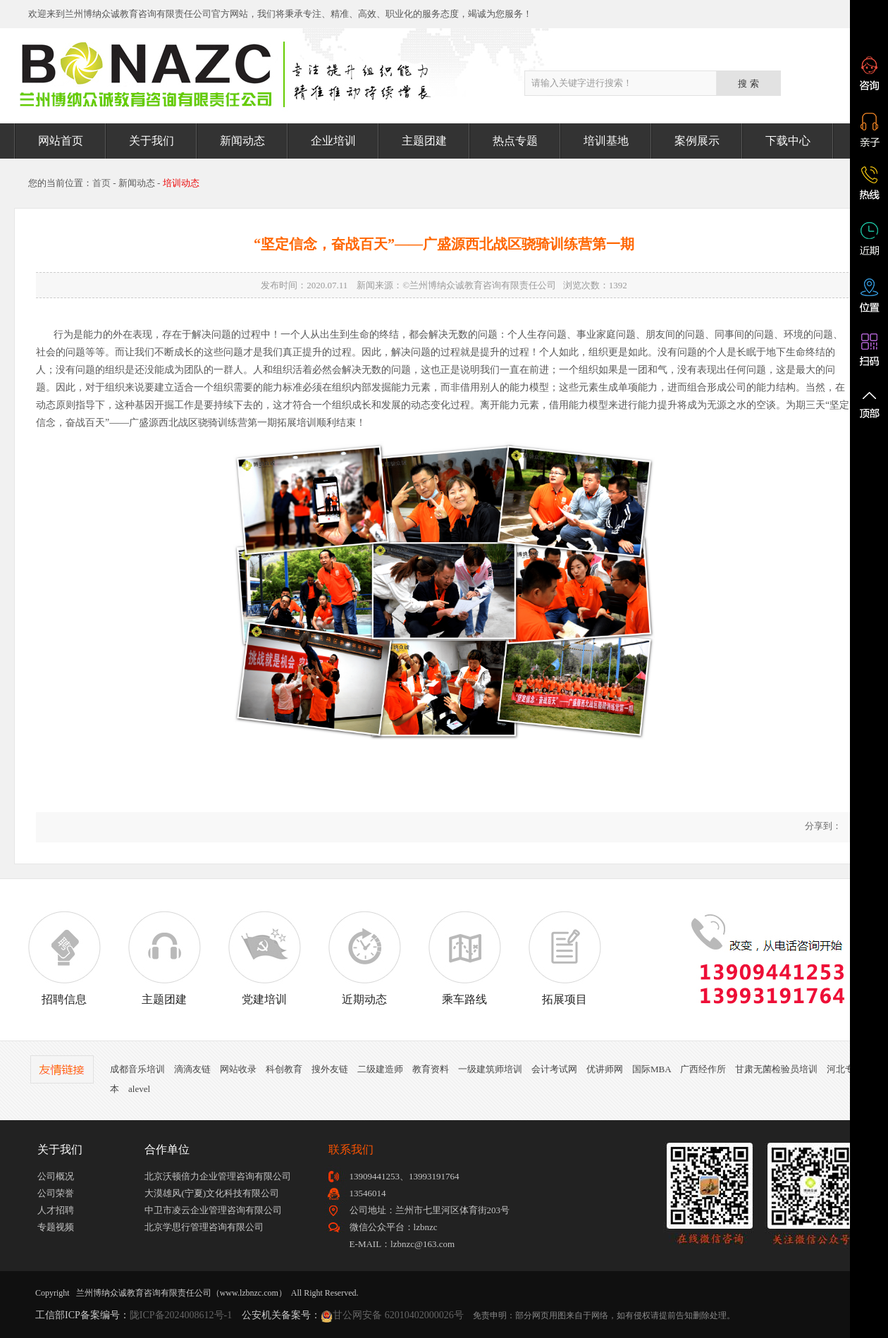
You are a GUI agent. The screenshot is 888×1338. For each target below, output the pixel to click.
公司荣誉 (55, 1193)
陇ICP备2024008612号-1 (181, 1315)
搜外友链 (330, 1069)
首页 (101, 183)
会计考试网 (554, 1069)
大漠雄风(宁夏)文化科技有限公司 (211, 1193)
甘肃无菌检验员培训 (776, 1069)
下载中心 (787, 141)
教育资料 (430, 1069)
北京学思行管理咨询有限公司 (204, 1227)
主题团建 (424, 141)
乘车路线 (464, 958)
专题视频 (55, 1227)
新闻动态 (242, 141)
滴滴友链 (192, 1069)
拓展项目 (564, 958)
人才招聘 (55, 1210)
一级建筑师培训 (490, 1069)
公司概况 (55, 1176)
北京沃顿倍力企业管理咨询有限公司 (217, 1176)
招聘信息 (64, 958)
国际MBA (651, 1069)
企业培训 (333, 141)
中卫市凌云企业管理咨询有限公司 (213, 1210)
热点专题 (515, 141)
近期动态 (364, 958)
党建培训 (264, 958)
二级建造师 (380, 1069)
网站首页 (60, 141)
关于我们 (151, 141)
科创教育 (284, 1069)
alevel (139, 1089)
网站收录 (238, 1069)
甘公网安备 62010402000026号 (398, 1315)
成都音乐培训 (137, 1069)
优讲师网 (604, 1069)
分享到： (822, 826)
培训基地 (606, 141)
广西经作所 (703, 1069)
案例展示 (697, 141)
